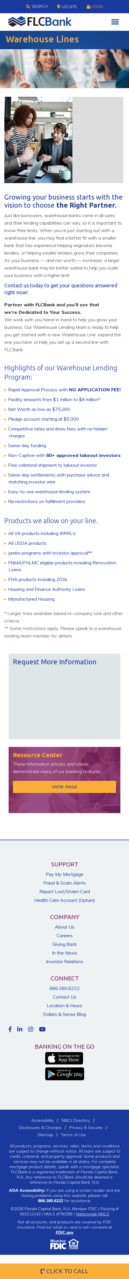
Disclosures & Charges (40, 1127)
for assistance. (64, 1200)
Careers (65, 935)
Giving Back (65, 944)
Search (37, 6)
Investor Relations (64, 961)
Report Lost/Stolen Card (64, 891)
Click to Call (64, 1271)
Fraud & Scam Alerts (64, 883)
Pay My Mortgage (64, 874)
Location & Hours (64, 1005)
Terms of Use (73, 1134)
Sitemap (45, 1134)
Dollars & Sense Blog (64, 1014)
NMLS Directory (75, 1120)
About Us (64, 927)
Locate (67, 6)
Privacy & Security (86, 1127)
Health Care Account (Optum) (64, 900)
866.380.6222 (64, 988)
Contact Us (64, 997)
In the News (64, 953)
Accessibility (42, 1120)
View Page (64, 787)
